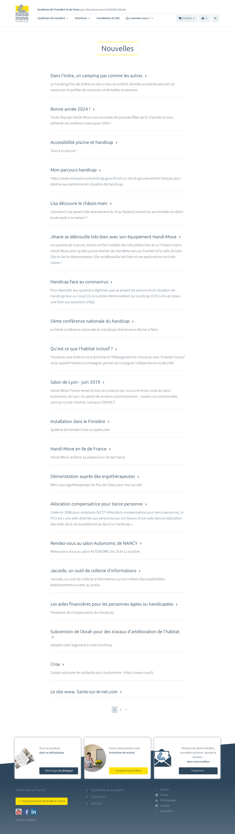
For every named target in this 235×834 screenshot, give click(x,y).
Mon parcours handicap (76, 170)
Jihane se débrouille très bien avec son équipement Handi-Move (116, 236)
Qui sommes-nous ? (140, 18)
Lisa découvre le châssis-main (81, 203)
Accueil (164, 789)
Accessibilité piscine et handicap (84, 142)
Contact (187, 18)
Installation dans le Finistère (80, 421)
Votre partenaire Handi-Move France (41, 801)
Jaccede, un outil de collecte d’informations (96, 570)
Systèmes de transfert (53, 18)
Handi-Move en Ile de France (81, 448)
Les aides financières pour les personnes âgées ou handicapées (114, 604)
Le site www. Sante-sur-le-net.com (86, 691)
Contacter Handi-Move (129, 771)
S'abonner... (198, 771)
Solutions (83, 18)
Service (96, 803)
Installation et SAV (108, 18)
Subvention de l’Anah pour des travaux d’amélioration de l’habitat (115, 634)
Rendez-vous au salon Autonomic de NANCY (96, 543)
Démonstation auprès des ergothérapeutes (95, 476)
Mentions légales (26, 820)
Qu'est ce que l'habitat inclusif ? (84, 348)
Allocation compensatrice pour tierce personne (99, 504)
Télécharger (59, 771)
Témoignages (168, 800)
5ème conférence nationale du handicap (92, 321)
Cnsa (57, 664)
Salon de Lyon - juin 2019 (78, 382)
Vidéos (164, 795)
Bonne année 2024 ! (73, 109)
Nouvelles (166, 811)
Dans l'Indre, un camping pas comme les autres (99, 75)
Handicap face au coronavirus (82, 281)
